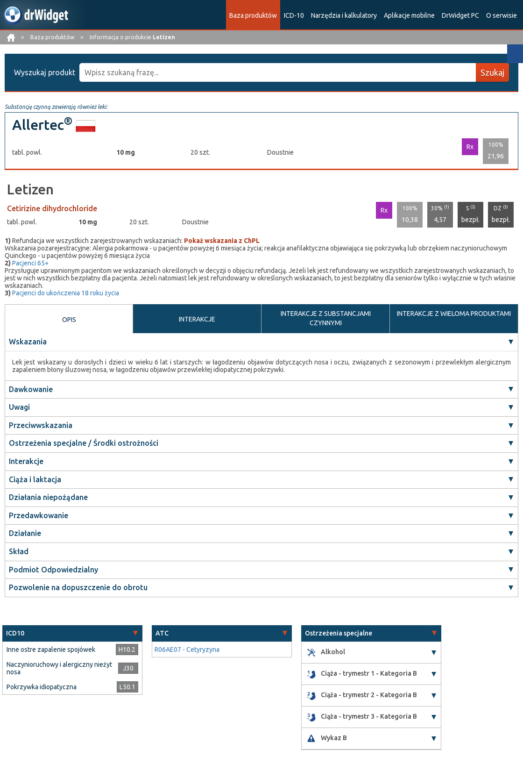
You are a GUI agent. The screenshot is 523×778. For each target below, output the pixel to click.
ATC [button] (162, 633)
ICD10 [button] (15, 633)
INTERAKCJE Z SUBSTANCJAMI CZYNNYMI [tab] (326, 318)
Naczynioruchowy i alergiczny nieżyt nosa (59, 668)
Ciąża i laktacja (35, 479)
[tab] (72, 633)
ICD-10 (294, 15)
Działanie (25, 533)
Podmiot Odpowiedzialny (53, 569)
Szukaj (492, 72)
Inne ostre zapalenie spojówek (51, 649)
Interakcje (26, 461)
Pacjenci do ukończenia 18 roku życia (65, 293)
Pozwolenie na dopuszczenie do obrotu (78, 587)
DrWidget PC (460, 15)
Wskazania (28, 341)
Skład (18, 551)
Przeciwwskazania (40, 425)
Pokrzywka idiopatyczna (42, 687)
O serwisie (501, 15)
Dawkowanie (31, 389)
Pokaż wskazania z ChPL (222, 240)
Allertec (42, 125)
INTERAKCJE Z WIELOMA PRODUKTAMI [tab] (454, 313)
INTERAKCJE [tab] (197, 319)
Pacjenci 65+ (30, 263)
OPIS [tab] (69, 319)
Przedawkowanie (38, 515)
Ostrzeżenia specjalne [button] (338, 633)
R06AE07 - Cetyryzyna (187, 649)
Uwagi (19, 407)
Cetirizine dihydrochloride (52, 208)
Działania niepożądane (48, 497)
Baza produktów (253, 15)
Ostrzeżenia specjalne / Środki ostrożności (83, 443)
